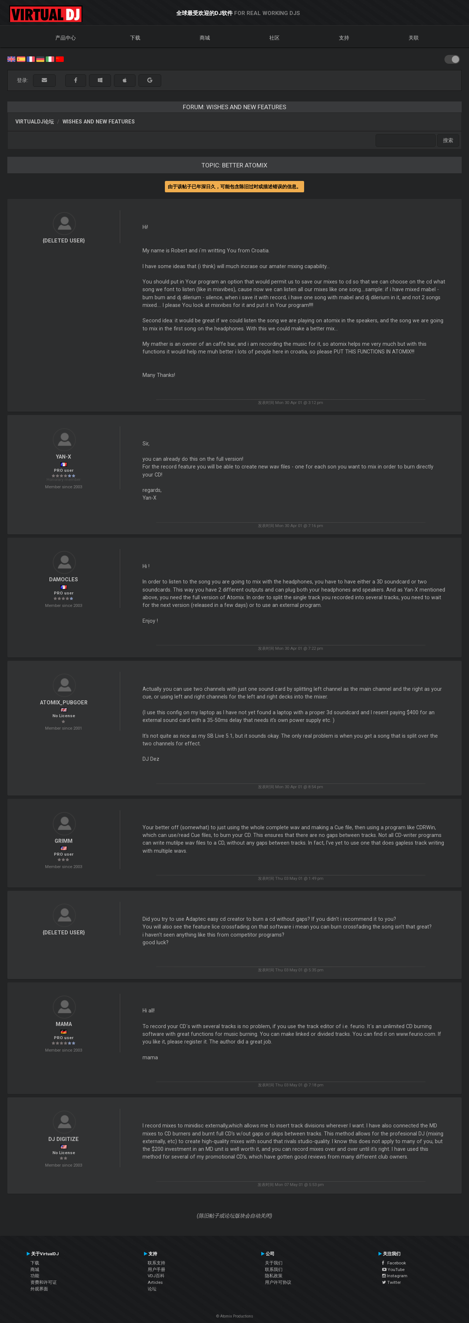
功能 (34, 1275)
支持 (344, 38)
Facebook (394, 1262)
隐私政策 (273, 1275)
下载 (135, 38)
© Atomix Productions (234, 1316)
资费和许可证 (43, 1282)
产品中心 (65, 38)
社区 (274, 38)
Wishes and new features (99, 122)
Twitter (391, 1282)
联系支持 (156, 1262)
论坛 (152, 1289)
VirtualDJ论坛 (34, 122)
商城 (205, 38)
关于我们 (273, 1262)
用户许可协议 (278, 1282)
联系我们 (273, 1269)
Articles (155, 1282)
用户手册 (156, 1269)
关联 (414, 38)
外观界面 (39, 1289)
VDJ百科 (156, 1275)
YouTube (393, 1269)
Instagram (394, 1275)
